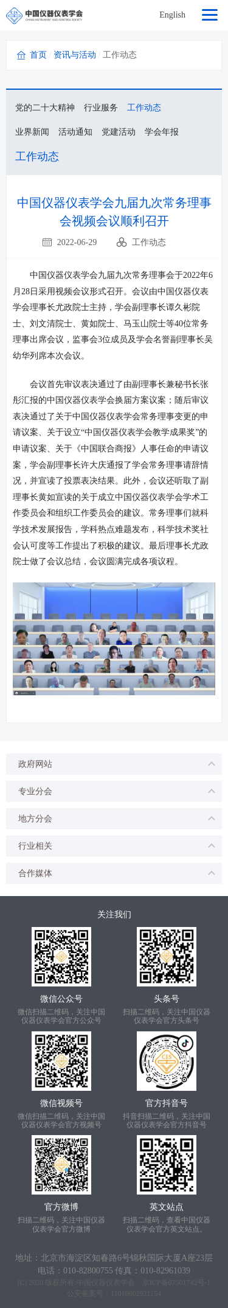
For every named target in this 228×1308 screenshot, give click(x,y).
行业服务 (101, 107)
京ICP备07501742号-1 (176, 1282)
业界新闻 (32, 132)
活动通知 (75, 132)
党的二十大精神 (45, 107)
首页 (38, 54)
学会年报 (162, 132)
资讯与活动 (75, 54)
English (172, 14)
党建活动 (119, 132)
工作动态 (144, 107)
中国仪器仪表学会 (106, 1282)
